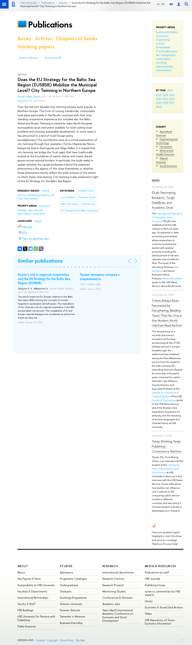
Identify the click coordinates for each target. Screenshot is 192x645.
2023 (172, 95)
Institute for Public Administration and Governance (166, 468)
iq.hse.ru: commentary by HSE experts (162, 593)
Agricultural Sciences (164, 133)
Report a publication (29, 57)
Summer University (71, 604)
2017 (171, 102)
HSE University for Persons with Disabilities (36, 618)
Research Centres (113, 578)
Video (148, 613)
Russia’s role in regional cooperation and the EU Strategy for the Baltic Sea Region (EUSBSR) (44, 278)
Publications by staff (157, 572)
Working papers (36, 46)
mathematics (163, 58)
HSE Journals (152, 578)
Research (110, 566)
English (37, 221)
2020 (172, 98)
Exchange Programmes (73, 597)
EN (163, 4)
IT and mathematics (166, 51)
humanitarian (163, 47)
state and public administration (165, 68)
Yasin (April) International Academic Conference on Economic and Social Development (117, 615)
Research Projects (113, 585)
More (159, 106)
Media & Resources (160, 566)
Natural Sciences (162, 160)
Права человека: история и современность (100, 276)
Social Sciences (168, 165)
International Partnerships (33, 597)
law (158, 55)
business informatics (167, 32)
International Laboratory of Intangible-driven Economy (167, 217)
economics (162, 35)
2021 (165, 98)
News (156, 180)
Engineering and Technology (167, 140)
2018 (165, 102)
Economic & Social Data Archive (164, 607)
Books (24, 38)
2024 (165, 95)
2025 (159, 95)
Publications (50, 24)
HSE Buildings (25, 610)
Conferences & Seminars (117, 597)
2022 (159, 98)
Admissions (66, 572)
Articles (43, 38)
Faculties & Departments (32, 591)
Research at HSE (53, 57)
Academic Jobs (111, 604)
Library (149, 601)
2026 (170, 90)
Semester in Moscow (72, 616)
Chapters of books (76, 38)
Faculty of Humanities (163, 400)
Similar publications (40, 260)
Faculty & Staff (27, 604)
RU (158, 4)
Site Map (80, 640)
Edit (181, 639)
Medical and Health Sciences (165, 152)
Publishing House (155, 585)
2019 (159, 102)
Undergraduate (69, 585)
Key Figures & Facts (29, 578)
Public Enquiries (27, 626)
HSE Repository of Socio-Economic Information (160, 621)
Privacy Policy (67, 640)
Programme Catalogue (73, 578)
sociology (161, 62)
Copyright (52, 640)
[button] (56, 267)
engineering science (163, 41)
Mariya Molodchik (172, 278)
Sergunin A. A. (25, 100)
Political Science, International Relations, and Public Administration (36, 194)
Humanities (166, 146)
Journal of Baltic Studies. (30, 96)
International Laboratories (118, 572)
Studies (66, 566)
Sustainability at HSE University (36, 585)
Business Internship (71, 623)
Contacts (40, 640)
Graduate (65, 591)
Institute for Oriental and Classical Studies (165, 394)
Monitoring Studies (114, 591)
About (23, 566)
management (168, 55)
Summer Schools (70, 610)
